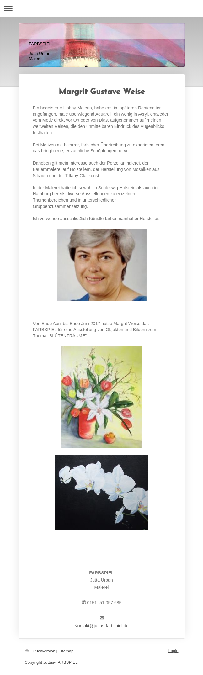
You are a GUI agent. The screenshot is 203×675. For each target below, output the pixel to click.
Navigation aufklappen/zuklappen (101, 8)
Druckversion (40, 651)
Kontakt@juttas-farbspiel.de (101, 625)
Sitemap (66, 651)
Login (173, 650)
